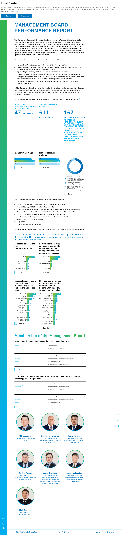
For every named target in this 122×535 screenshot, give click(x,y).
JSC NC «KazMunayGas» (28, 532)
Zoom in (21, 167)
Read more (25, 16)
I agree (8, 16)
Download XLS (19, 369)
